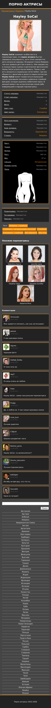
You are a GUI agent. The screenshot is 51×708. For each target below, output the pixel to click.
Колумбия (25, 601)
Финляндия (25, 667)
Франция (25, 670)
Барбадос (25, 537)
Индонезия (25, 578)
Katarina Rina (25, 303)
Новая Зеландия (25, 624)
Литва (25, 612)
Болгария (25, 546)
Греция (25, 563)
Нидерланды (25, 621)
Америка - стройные (18, 226)
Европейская (41, 132)
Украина (25, 661)
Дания (25, 566)
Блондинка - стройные (13, 233)
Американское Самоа (25, 523)
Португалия (25, 635)
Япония (25, 693)
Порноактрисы (8, 11)
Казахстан (25, 592)
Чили (25, 676)
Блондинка (42, 112)
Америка (20, 11)
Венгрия (25, 552)
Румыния (25, 644)
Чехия (25, 673)
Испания (25, 586)
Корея (25, 604)
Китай (25, 598)
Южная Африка (25, 687)
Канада (25, 595)
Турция (25, 658)
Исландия (25, 583)
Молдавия (25, 618)
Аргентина (25, 528)
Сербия (25, 647)
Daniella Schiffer (36, 284)
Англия (25, 526)
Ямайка (25, 690)
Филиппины (25, 664)
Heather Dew (14, 284)
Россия (25, 641)
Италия (25, 589)
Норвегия (25, 627)
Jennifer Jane (36, 264)
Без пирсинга (31, 233)
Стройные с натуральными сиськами (19, 229)
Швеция (25, 682)
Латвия (25, 609)
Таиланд (25, 656)
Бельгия (25, 543)
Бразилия (25, 549)
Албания (25, 517)
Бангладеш (25, 534)
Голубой (43, 108)
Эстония (25, 684)
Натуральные (41, 162)
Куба (25, 606)
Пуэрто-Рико (25, 638)
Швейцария (25, 679)
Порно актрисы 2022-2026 (25, 702)
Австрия (25, 514)
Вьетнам (25, 557)
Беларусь (25, 540)
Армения (25, 531)
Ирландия (25, 580)
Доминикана (25, 569)
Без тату (42, 233)
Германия (25, 560)
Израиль (25, 572)
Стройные (41, 229)
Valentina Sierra (14, 264)
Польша (25, 632)
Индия (25, 575)
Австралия (25, 511)
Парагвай (25, 630)
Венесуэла (25, 554)
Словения (25, 653)
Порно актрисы (25, 4)
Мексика (25, 615)
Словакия (25, 650)
